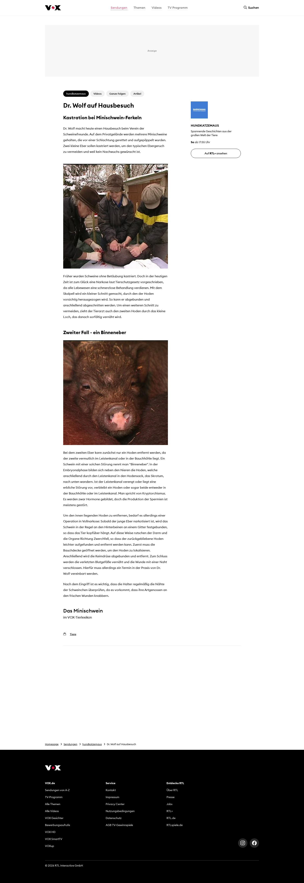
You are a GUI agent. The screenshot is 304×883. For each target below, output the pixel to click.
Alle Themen (52, 804)
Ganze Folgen (117, 93)
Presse (170, 797)
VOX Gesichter (54, 818)
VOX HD (50, 832)
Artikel (137, 93)
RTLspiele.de (175, 825)
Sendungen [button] (119, 8)
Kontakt (111, 790)
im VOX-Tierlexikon (77, 617)
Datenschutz (114, 818)
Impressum (112, 797)
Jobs (169, 804)
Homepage (52, 744)
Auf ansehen (216, 153)
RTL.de (171, 818)
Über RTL (172, 790)
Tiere (73, 634)
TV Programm (178, 8)
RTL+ (170, 811)
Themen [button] (139, 8)
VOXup (49, 846)
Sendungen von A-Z (57, 790)
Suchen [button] (251, 8)
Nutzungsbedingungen (120, 811)
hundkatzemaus (92, 744)
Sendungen (70, 744)
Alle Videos (52, 811)
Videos (157, 8)
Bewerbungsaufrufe (57, 825)
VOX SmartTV (53, 839)
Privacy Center (115, 804)
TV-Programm (53, 797)
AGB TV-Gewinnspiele (119, 825)
